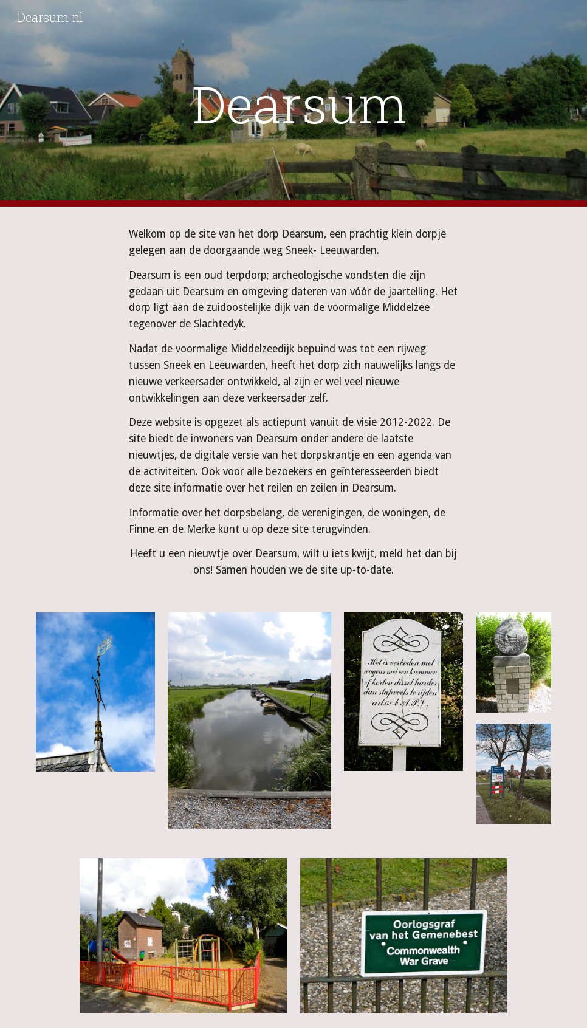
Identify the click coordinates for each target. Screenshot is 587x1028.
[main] (293, 103)
